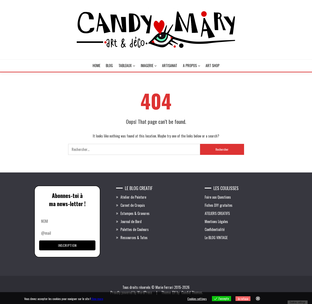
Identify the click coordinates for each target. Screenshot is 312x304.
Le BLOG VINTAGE (216, 237)
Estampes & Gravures (135, 213)
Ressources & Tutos (134, 237)
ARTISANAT (169, 65)
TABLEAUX (125, 65)
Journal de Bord (131, 221)
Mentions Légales (216, 221)
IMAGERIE (147, 65)
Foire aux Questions (218, 197)
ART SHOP (212, 65)
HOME (96, 65)
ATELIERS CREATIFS (217, 213)
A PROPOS (190, 65)
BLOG (109, 65)
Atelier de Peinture (133, 197)
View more (97, 298)
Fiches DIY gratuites (218, 205)
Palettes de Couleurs (134, 229)
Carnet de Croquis (132, 205)
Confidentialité (214, 229)
